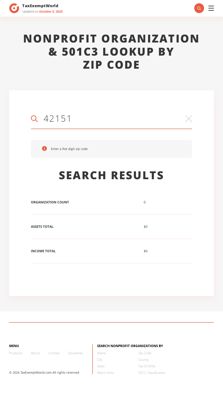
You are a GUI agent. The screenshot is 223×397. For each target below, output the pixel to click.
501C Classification (152, 372)
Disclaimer (75, 353)
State (101, 366)
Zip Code (144, 353)
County (143, 359)
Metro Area (105, 372)
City (99, 359)
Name (101, 353)
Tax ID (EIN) (146, 366)
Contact (54, 353)
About (35, 353)
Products (15, 353)
